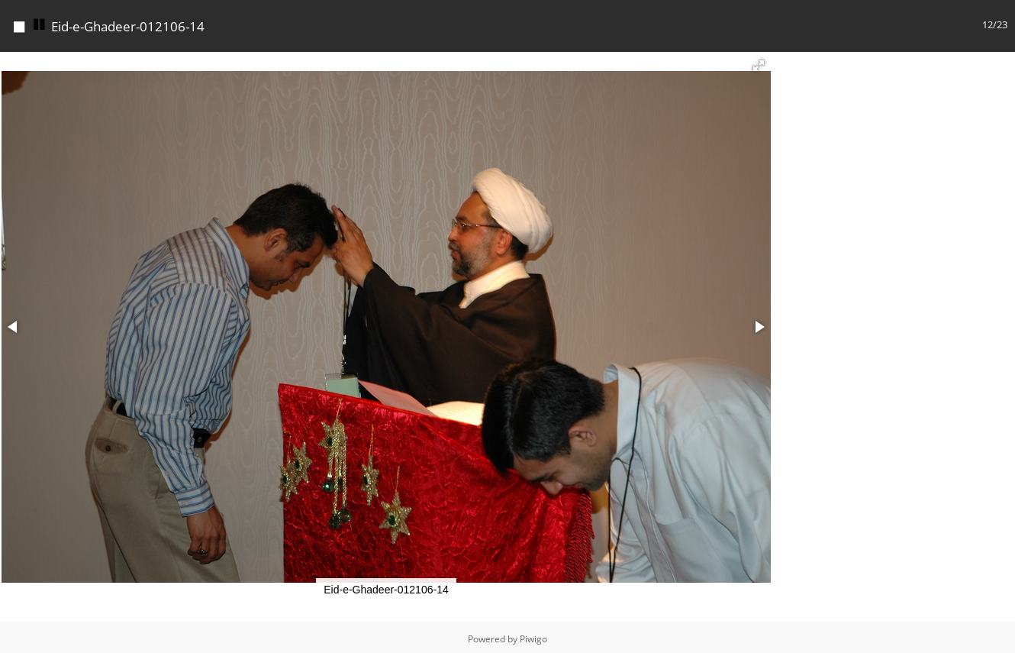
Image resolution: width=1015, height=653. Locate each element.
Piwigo (533, 635)
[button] (758, 62)
